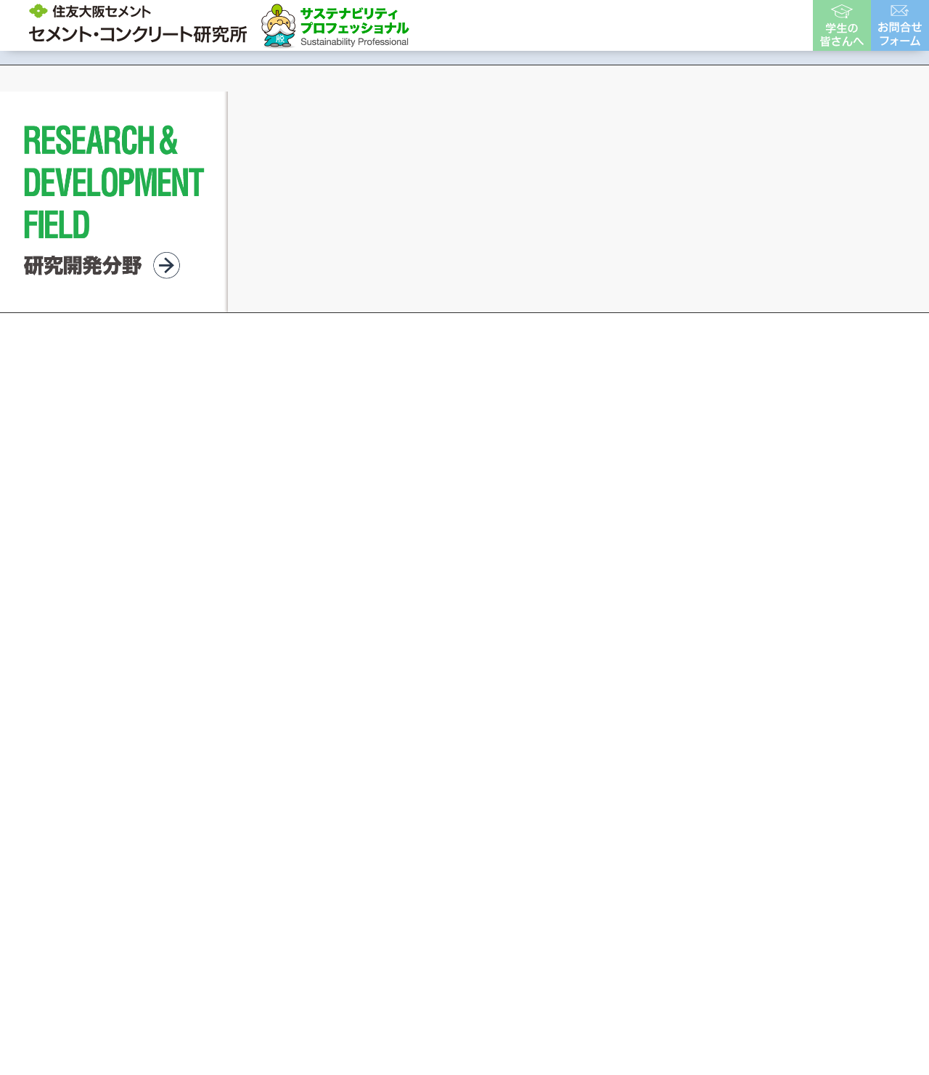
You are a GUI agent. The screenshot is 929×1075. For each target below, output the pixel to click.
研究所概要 (468, 25)
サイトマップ (750, 849)
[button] (432, 510)
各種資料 (647, 25)
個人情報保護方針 (648, 849)
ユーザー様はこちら (747, 25)
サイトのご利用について (517, 849)
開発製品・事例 (561, 25)
